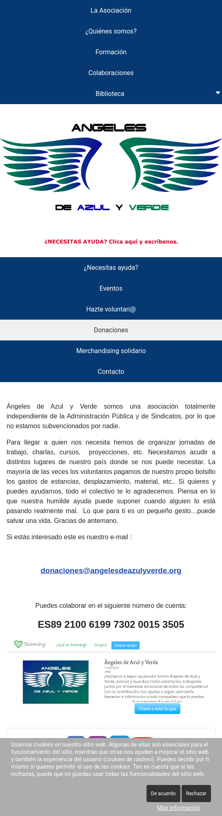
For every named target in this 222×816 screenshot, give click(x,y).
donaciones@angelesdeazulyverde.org (111, 570)
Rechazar (196, 793)
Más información (178, 808)
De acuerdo (163, 793)
